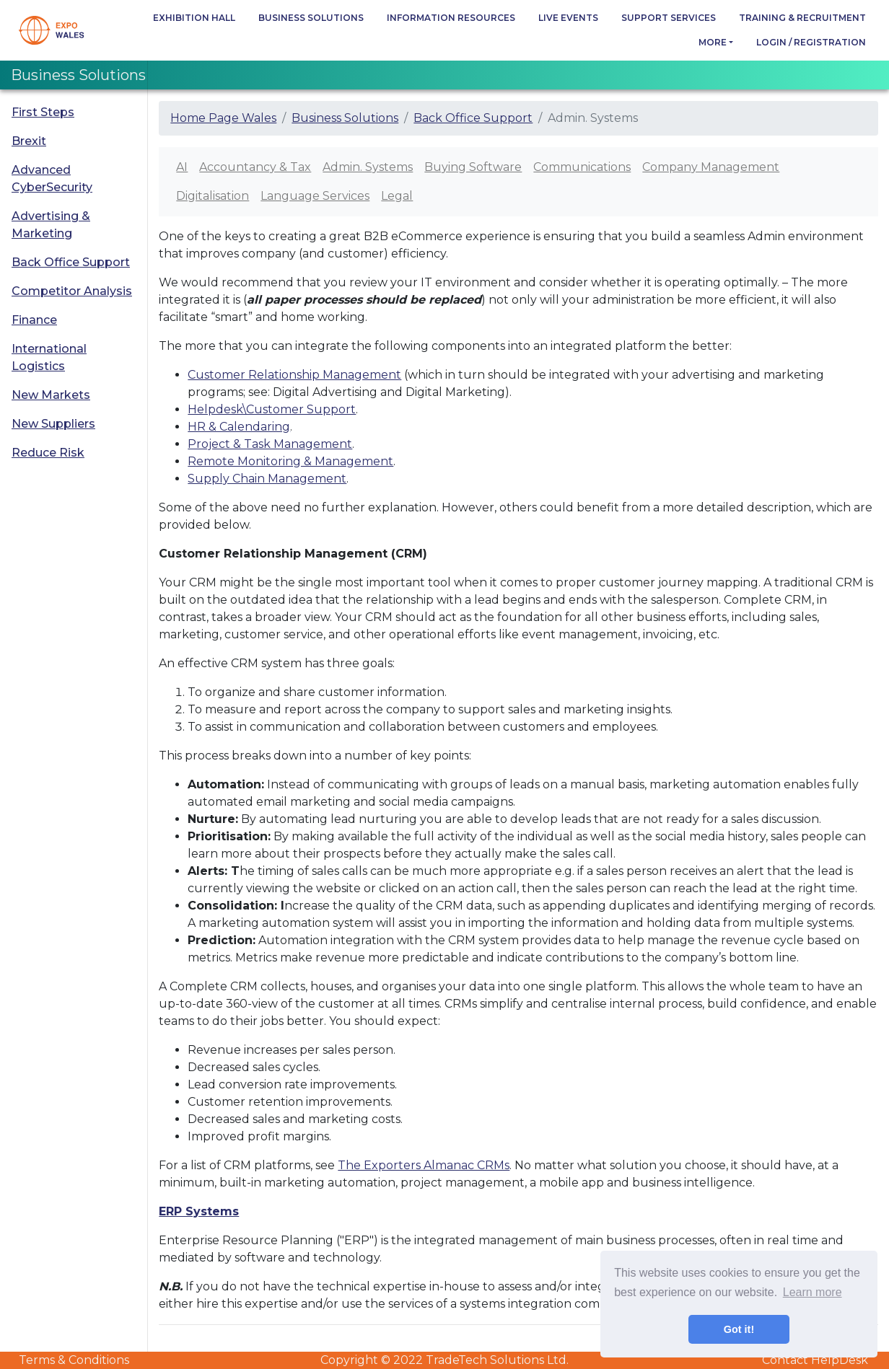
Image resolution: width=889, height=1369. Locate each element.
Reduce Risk (48, 452)
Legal (397, 196)
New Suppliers (53, 424)
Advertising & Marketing (51, 224)
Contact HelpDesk (815, 1360)
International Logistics (49, 357)
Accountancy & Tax (255, 167)
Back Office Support (71, 262)
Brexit (29, 141)
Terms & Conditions (74, 1360)
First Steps (43, 112)
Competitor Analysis (72, 291)
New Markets (51, 395)
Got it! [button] (739, 1329)
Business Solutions (311, 17)
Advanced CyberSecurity (52, 178)
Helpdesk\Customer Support (272, 409)
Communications (582, 167)
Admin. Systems (368, 167)
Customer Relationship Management (294, 375)
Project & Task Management (270, 444)
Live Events (568, 17)
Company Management (710, 167)
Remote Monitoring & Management (290, 461)
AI (182, 167)
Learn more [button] (812, 1292)
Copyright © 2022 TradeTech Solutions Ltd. (444, 1360)
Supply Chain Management (267, 478)
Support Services (668, 17)
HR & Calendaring (239, 426)
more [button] (712, 42)
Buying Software (473, 167)
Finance (34, 320)
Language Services (314, 196)
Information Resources (451, 17)
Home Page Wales (223, 118)
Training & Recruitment (802, 17)
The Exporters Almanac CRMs (423, 1165)
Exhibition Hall (194, 17)
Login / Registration (811, 42)
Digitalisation (212, 196)
